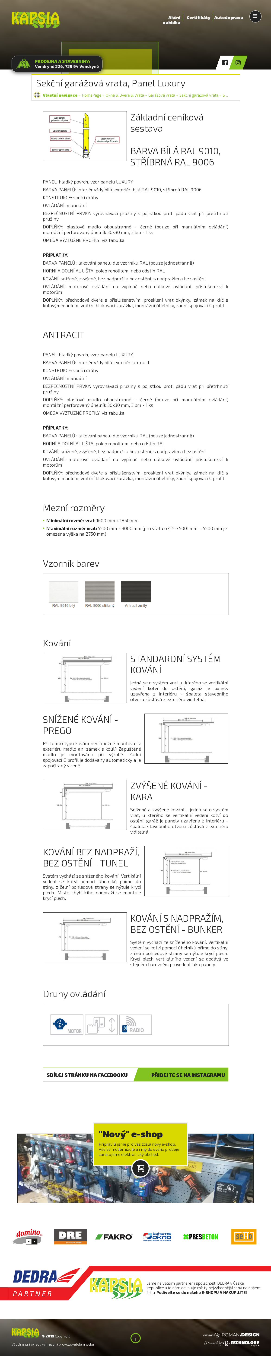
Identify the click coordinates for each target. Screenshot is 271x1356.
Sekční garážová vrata (198, 95)
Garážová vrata (161, 95)
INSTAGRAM (188, 1075)
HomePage (91, 95)
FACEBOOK (87, 1075)
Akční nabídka (171, 18)
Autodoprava (228, 17)
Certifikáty (198, 17)
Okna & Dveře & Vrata (125, 95)
